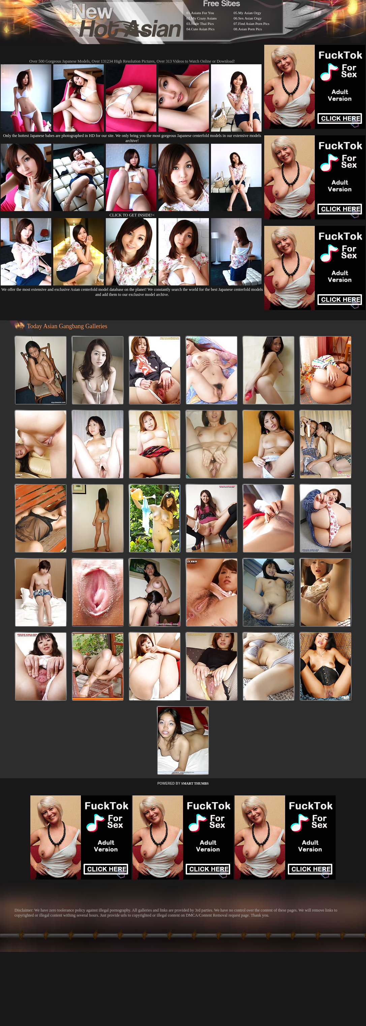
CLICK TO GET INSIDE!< (132, 215)
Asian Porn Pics (250, 29)
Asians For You (202, 13)
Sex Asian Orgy (250, 18)
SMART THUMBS (195, 783)
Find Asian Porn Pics (254, 24)
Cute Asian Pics (203, 29)
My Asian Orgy (249, 13)
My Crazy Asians (204, 18)
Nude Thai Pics (202, 24)
